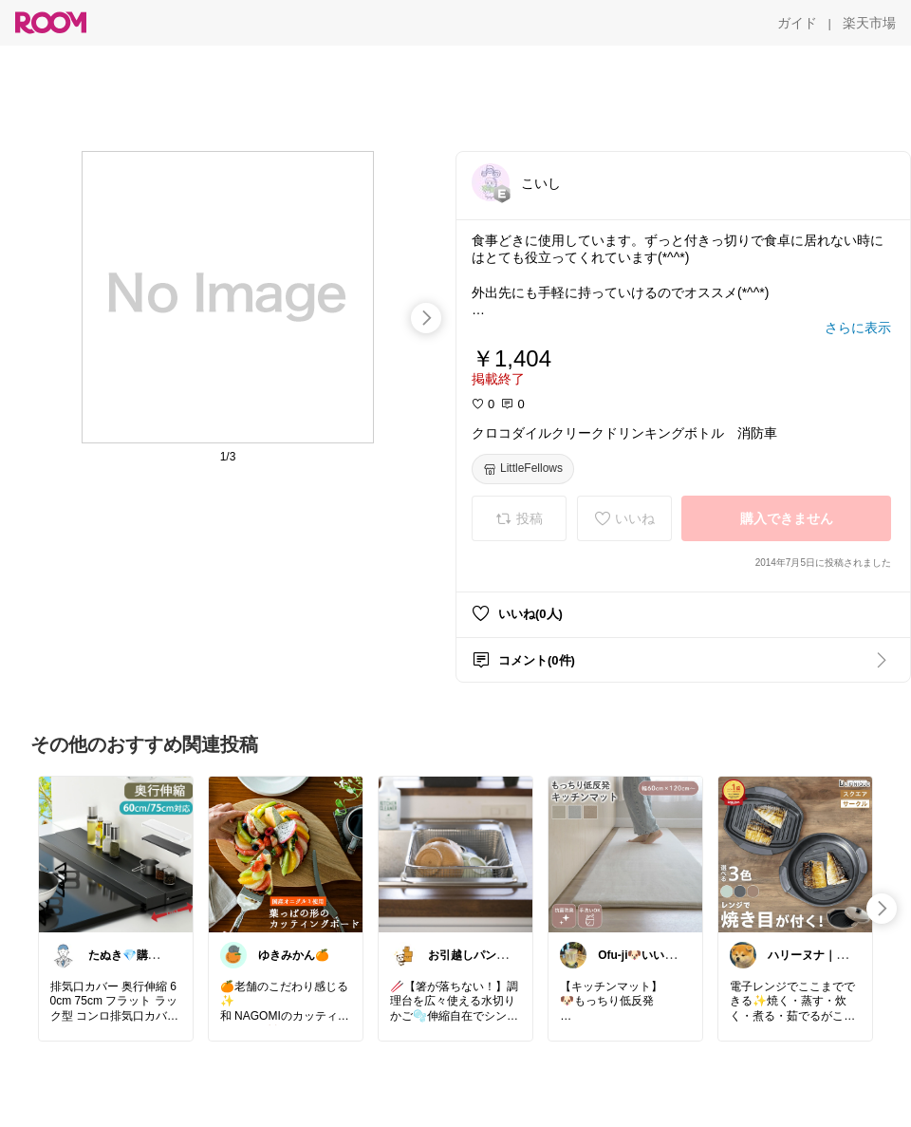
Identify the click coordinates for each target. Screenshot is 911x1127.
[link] (116, 853)
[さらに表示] (858, 327)
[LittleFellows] (523, 469)
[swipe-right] (426, 318)
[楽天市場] (869, 22)
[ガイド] (797, 22)
